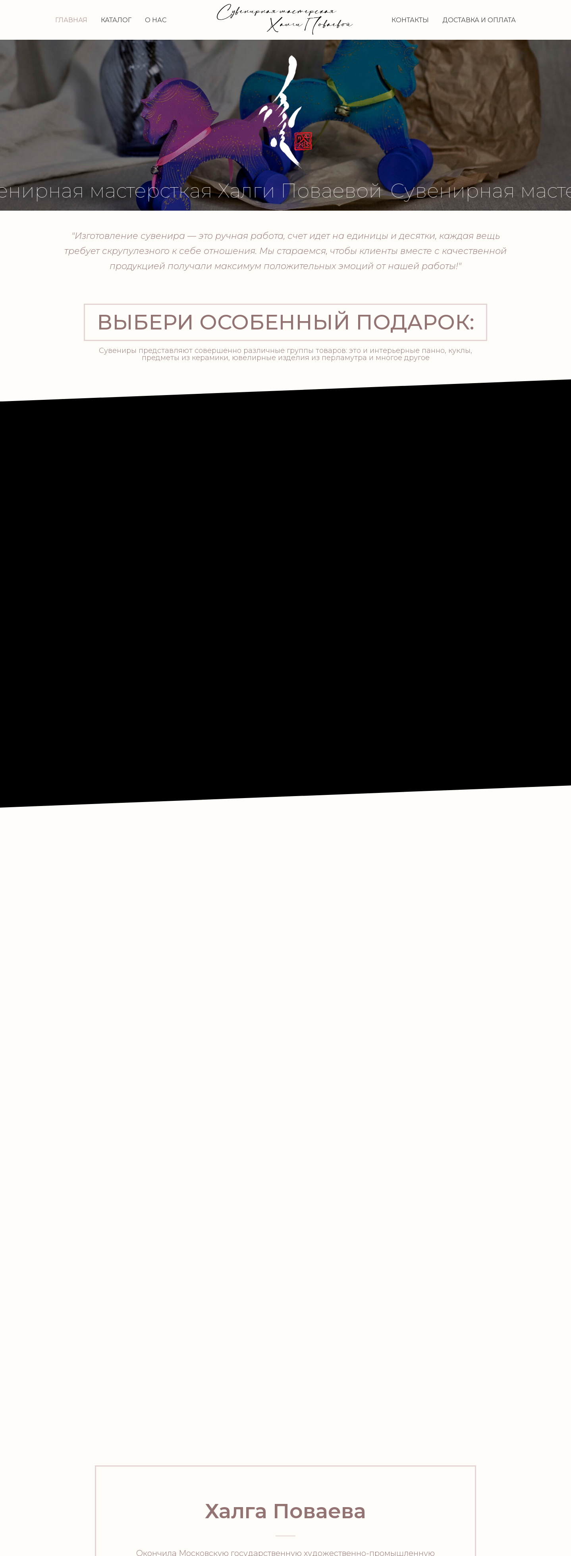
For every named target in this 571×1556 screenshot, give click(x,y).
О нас (155, 20)
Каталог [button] (116, 20)
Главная (71, 20)
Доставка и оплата (479, 20)
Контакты (410, 20)
